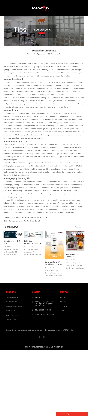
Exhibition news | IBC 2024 (12, 242)
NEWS (62, 311)
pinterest (43, 57)
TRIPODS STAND (12, 297)
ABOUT (62, 297)
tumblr (57, 57)
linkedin (34, 57)
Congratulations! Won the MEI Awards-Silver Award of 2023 (53, 263)
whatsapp (52, 57)
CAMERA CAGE (11, 311)
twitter (38, 57)
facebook (29, 57)
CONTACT (63, 306)
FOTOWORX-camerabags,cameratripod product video (30, 217)
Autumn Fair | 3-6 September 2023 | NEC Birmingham (74, 256)
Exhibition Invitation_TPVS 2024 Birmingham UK (32, 242)
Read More (80, 227)
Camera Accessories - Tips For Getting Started (24, 221)
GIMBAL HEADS (11, 302)
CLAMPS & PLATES (12, 315)
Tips (21, 36)
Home (15, 36)
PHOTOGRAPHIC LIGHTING (15, 306)
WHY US (62, 302)
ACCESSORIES (11, 320)
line (48, 57)
